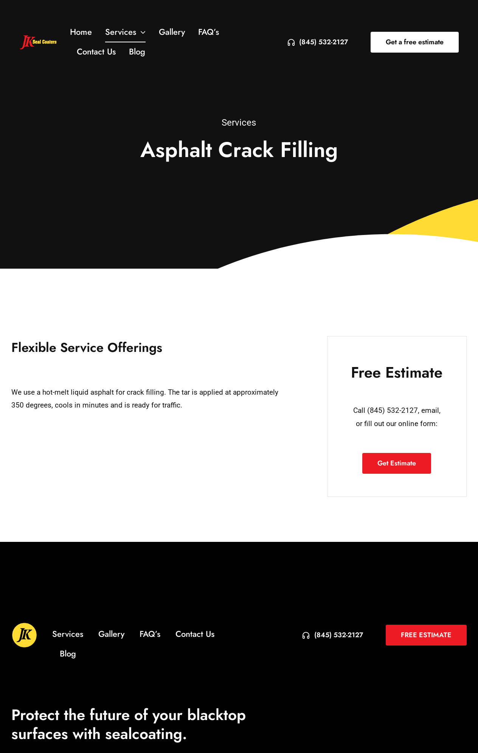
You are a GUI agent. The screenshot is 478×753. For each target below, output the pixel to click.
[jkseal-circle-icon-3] (24, 625)
